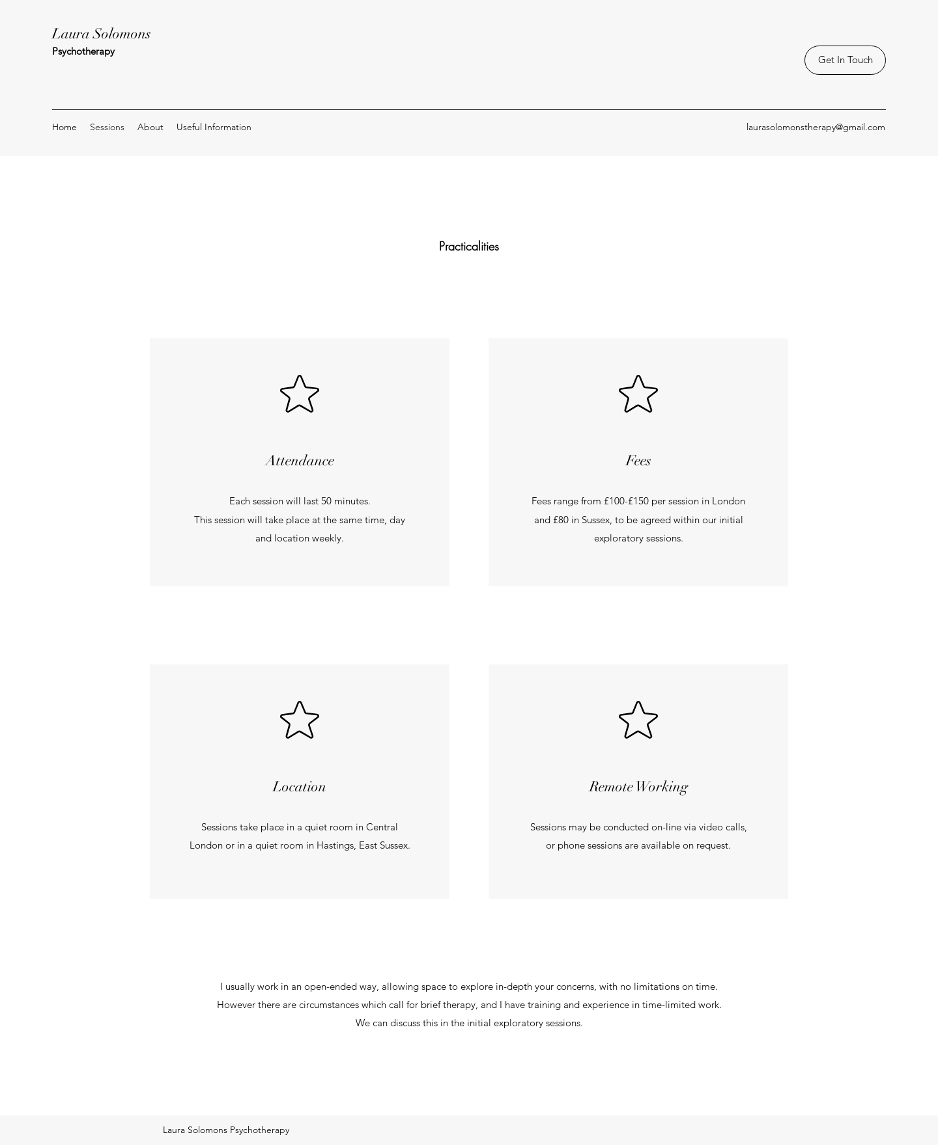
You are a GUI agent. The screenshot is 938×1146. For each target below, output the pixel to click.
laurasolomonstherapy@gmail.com (815, 127)
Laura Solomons (101, 33)
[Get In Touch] (845, 60)
